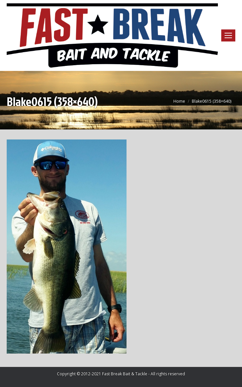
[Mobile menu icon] (228, 35)
